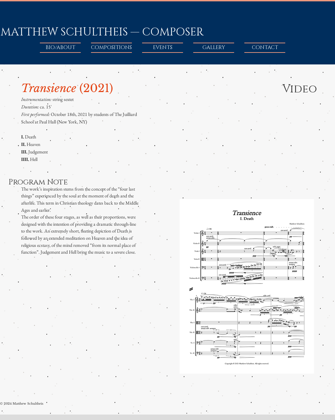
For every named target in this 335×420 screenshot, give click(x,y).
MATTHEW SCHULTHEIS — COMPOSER (102, 32)
